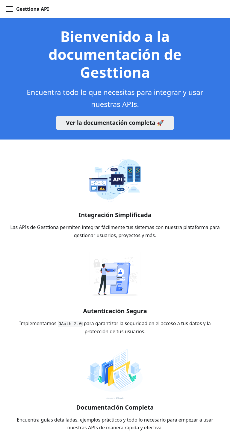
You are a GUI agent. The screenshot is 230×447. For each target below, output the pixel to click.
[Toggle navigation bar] (9, 8)
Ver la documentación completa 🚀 (115, 123)
